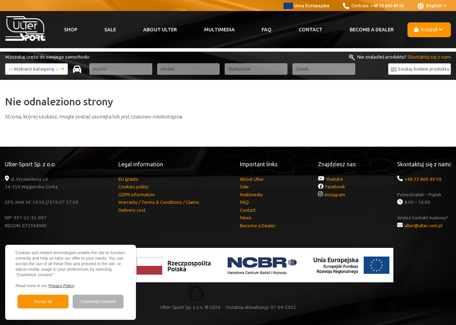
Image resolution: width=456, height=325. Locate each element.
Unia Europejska (306, 5)
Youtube (334, 179)
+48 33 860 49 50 (387, 5)
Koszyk (428, 29)
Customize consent (98, 301)
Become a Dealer (372, 29)
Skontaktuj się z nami (429, 57)
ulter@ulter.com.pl (423, 225)
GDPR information (136, 194)
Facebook (335, 186)
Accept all (43, 301)
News (246, 217)
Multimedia (219, 29)
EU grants (128, 179)
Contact (310, 29)
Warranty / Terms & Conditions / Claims (158, 202)
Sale (110, 29)
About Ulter (160, 29)
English (431, 6)
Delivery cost (132, 210)
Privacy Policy (61, 285)
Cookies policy (133, 186)
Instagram (335, 194)
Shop (70, 29)
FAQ (267, 29)
